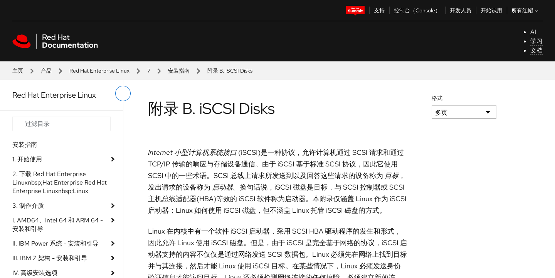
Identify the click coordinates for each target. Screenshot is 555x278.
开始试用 (491, 10)
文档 (536, 50)
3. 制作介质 (28, 206)
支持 (379, 10)
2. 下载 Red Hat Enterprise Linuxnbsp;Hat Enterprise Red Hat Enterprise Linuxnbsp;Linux (59, 182)
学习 (536, 41)
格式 (437, 98)
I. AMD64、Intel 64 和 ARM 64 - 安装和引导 (57, 224)
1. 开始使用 (27, 159)
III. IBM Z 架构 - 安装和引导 (49, 258)
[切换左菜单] (123, 93)
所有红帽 (525, 10)
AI (533, 32)
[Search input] (61, 124)
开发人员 (460, 10)
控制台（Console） (417, 10)
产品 (46, 70)
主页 (17, 70)
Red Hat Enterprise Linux (99, 70)
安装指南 (179, 70)
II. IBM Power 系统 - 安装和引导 (55, 243)
